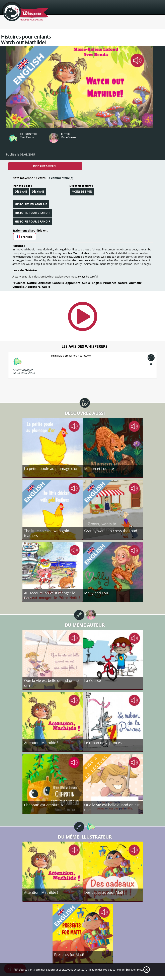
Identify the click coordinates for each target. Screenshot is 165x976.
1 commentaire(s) (61, 178)
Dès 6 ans (38, 191)
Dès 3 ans (21, 191)
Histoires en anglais (31, 204)
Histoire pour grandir (32, 213)
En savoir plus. (134, 969)
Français (25, 237)
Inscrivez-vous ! (45, 166)
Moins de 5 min (82, 191)
